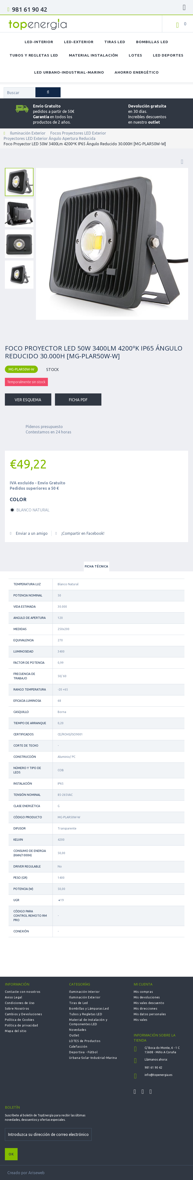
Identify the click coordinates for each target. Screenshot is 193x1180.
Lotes (135, 55)
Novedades (77, 1029)
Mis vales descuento (149, 1002)
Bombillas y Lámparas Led (89, 1008)
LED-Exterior (79, 42)
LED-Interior (39, 42)
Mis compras (143, 991)
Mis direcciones (145, 1008)
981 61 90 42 (29, 9)
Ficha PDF (78, 400)
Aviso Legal (13, 997)
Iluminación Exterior (27, 133)
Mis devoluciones (147, 997)
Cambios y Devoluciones (23, 1014)
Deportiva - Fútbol (83, 1052)
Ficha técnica (96, 566)
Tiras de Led (78, 1002)
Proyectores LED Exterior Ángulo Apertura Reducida (50, 138)
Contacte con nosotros (22, 991)
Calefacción (78, 1046)
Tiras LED (114, 42)
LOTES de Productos (84, 1041)
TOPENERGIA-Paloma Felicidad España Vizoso (37, 24)
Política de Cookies (19, 1019)
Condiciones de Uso (20, 1002)
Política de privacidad (21, 1025)
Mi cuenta (143, 984)
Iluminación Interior (84, 991)
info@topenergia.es (158, 1074)
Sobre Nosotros (17, 1008)
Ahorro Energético (137, 72)
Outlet (74, 1035)
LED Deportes (168, 55)
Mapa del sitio (16, 1031)
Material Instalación (93, 55)
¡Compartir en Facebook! (82, 533)
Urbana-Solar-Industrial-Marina (93, 1057)
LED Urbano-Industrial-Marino (69, 72)
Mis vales (140, 1019)
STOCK (52, 369)
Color (19, 499)
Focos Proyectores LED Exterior (78, 133)
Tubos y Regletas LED (34, 55)
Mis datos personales (150, 1014)
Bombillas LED (152, 42)
